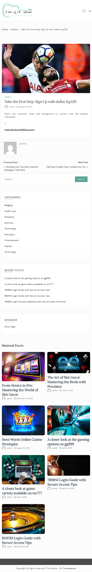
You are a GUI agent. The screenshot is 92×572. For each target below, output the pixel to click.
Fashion (8, 246)
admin (12, 107)
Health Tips (10, 211)
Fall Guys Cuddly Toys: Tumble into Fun (66, 166)
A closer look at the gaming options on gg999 (27, 278)
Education (9, 234)
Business (8, 222)
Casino (7, 97)
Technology (10, 228)
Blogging (8, 205)
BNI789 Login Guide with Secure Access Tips (27, 295)
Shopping (9, 217)
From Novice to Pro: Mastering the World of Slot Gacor (20, 390)
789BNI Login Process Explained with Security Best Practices (35, 301)
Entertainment (11, 240)
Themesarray (69, 568)
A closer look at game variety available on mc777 (28, 284)
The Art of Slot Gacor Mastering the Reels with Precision (66, 382)
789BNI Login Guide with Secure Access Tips (27, 290)
